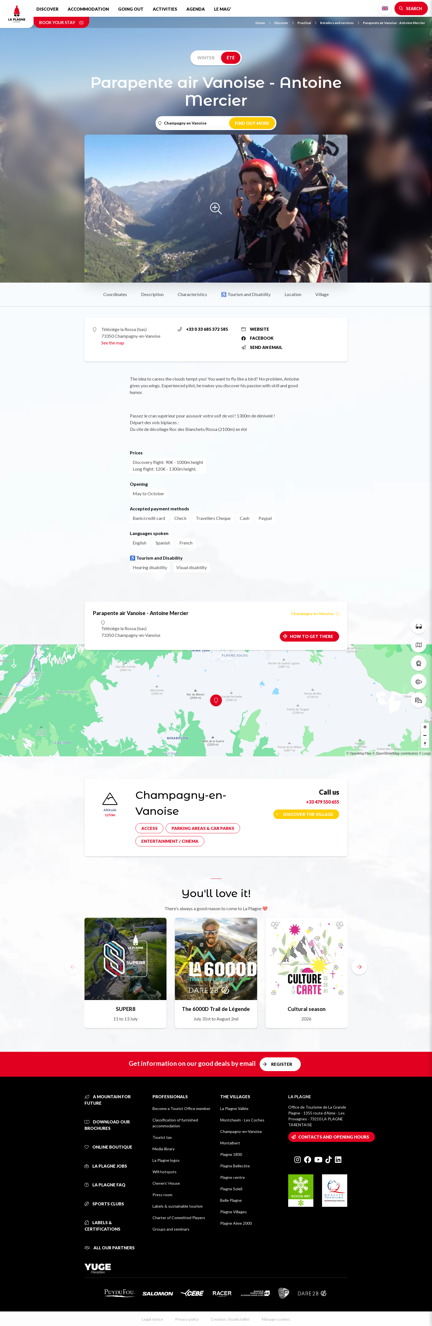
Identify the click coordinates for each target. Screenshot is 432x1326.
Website (255, 329)
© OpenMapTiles (359, 753)
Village (322, 294)
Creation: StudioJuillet (230, 1319)
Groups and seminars (170, 1229)
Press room (162, 1194)
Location (293, 294)
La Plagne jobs (105, 1165)
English (385, 8)
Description (152, 294)
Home (263, 23)
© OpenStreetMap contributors (395, 753)
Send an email (261, 347)
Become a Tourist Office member (181, 1108)
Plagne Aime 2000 (236, 1223)
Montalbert (230, 1142)
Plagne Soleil (231, 1188)
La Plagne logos (166, 1160)
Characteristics (192, 294)
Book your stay (61, 22)
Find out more (252, 123)
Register (281, 1064)
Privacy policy (187, 1319)
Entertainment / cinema (169, 841)
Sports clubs (104, 1203)
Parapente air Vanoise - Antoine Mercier (394, 23)
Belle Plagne (231, 1200)
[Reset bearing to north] (425, 744)
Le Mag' (222, 8)
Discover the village (308, 814)
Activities (165, 8)
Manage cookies (276, 1319)
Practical (306, 23)
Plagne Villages (233, 1211)
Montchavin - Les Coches (242, 1120)
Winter (206, 57)
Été (231, 57)
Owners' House (166, 1183)
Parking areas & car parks (203, 828)
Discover (47, 8)
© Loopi (425, 753)
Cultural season (306, 1009)
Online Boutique (108, 1146)
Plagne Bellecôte (235, 1165)
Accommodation (88, 8)
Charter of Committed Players (178, 1217)
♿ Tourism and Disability (246, 294)
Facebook (257, 338)
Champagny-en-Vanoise (241, 1131)
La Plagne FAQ (104, 1184)
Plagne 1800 (231, 1154)
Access (149, 828)
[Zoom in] (425, 727)
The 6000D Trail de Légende (216, 1009)
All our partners (109, 1247)
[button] (359, 967)
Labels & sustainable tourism (177, 1206)
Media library (163, 1148)
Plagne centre (232, 1177)
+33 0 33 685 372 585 (203, 329)
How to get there (311, 636)
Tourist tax (162, 1137)
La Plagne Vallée (234, 1108)
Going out (131, 8)
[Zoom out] (425, 735)
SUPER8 (125, 1009)
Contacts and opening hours (333, 1136)
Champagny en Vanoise (315, 613)
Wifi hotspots (164, 1171)
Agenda (195, 8)
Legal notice (152, 1319)
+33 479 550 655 (322, 801)
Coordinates (115, 294)
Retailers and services (339, 23)
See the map (112, 342)
